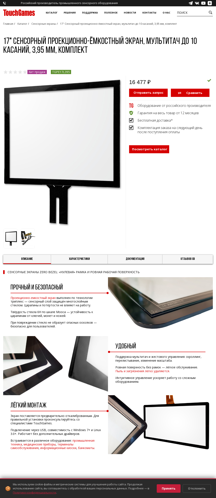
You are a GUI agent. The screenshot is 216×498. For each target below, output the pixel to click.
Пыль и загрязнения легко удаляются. (142, 371)
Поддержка (90, 12)
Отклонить (197, 488)
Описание (27, 259)
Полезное (110, 12)
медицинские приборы (40, 444)
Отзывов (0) (188, 259)
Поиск (182, 13)
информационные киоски (58, 448)
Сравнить (190, 92)
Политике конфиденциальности (34, 492)
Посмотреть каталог (149, 149)
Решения (70, 12)
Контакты (149, 12)
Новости (130, 12)
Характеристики (79, 259)
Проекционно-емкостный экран (33, 298)
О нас (166, 12)
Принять (169, 488)
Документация (135, 259)
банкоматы (86, 448)
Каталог (51, 12)
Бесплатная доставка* (155, 120)
